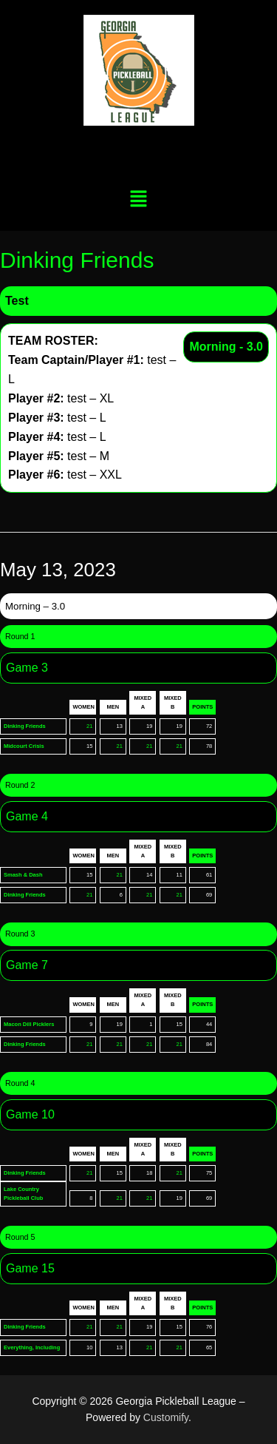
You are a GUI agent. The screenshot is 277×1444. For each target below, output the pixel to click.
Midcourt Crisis (24, 746)
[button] (138, 199)
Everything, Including (32, 1347)
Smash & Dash (23, 874)
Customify (165, 1417)
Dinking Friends (25, 726)
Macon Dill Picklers (29, 1024)
